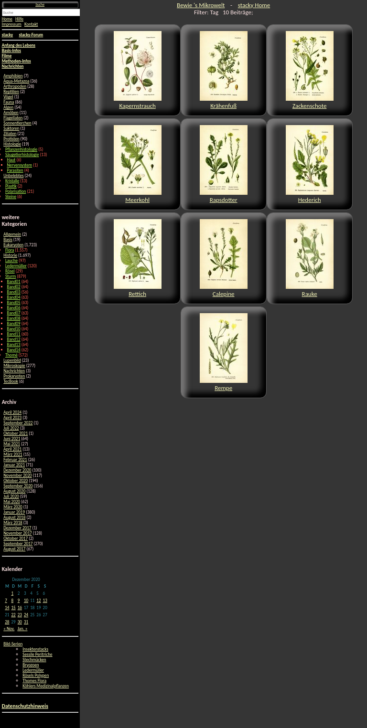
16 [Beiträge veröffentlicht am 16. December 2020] (20, 607)
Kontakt (31, 24)
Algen (8, 107)
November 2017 (17, 533)
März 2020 (12, 506)
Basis (7, 239)
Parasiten (15, 170)
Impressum (12, 24)
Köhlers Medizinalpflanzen (45, 685)
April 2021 (12, 449)
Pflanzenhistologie (21, 149)
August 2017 (14, 548)
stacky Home (254, 5)
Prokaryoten (14, 376)
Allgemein (12, 234)
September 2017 (17, 543)
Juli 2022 (11, 428)
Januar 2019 (14, 512)
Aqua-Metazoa (16, 81)
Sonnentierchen (17, 123)
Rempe (224, 352)
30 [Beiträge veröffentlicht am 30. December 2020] (20, 621)
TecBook (10, 381)
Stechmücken (34, 659)
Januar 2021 (14, 464)
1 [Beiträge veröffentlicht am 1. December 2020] (12, 593)
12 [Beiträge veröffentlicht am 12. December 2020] (38, 600)
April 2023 (12, 417)
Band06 (14, 307)
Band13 (14, 344)
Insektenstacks (35, 649)
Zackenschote (310, 70)
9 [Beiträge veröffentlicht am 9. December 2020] (19, 600)
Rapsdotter (224, 164)
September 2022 (17, 422)
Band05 (14, 302)
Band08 (14, 318)
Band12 (14, 339)
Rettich (138, 258)
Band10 (14, 328)
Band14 (14, 349)
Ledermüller (16, 265)
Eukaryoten (13, 244)
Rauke (310, 258)
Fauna (8, 102)
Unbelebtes (13, 175)
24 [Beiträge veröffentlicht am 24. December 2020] (26, 614)
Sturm (10, 276)
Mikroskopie (14, 365)
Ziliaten (9, 133)
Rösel (10, 271)
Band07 (14, 313)
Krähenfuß (224, 70)
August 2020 (14, 491)
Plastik (11, 186)
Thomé (11, 355)
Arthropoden (14, 86)
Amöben (10, 112)
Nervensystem (19, 165)
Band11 (14, 334)
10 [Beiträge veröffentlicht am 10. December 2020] (26, 600)
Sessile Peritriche (37, 654)
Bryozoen (30, 664)
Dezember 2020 (17, 470)
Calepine (224, 258)
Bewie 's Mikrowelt (201, 5)
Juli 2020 (11, 496)
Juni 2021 (11, 438)
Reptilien (11, 91)
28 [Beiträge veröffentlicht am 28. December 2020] (7, 621)
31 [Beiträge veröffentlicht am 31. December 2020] (26, 621)
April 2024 (12, 412)
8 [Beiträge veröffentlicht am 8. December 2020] (12, 600)
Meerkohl (138, 164)
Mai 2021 (11, 443)
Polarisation (15, 191)
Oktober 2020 (15, 480)
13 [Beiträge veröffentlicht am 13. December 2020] (45, 600)
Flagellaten (12, 117)
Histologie (12, 144)
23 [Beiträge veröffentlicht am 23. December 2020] (20, 614)
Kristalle (12, 180)
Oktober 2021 (15, 433)
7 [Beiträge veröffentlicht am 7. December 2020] (6, 600)
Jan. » (22, 628)
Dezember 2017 (17, 527)
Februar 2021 (15, 459)
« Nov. (8, 628)
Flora (9, 250)
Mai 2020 (11, 501)
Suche (39, 4)
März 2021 (12, 454)
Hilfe (19, 18)
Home (7, 18)
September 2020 (17, 485)
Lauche (11, 260)
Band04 (14, 297)
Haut (11, 159)
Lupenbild (12, 360)
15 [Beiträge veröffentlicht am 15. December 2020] (13, 607)
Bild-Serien (12, 643)
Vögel (8, 96)
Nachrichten (14, 370)
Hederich (310, 164)
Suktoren (11, 128)
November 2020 (17, 475)
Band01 (14, 281)
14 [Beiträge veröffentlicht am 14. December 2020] (7, 607)
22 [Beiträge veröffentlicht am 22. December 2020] (13, 614)
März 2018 (12, 522)
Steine (10, 196)
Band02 (14, 286)
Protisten (11, 138)
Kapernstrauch (138, 70)
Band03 (14, 292)
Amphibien (12, 75)
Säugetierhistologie (22, 154)
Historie (10, 255)
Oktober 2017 (15, 538)
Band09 (14, 323)
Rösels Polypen (35, 675)
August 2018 (14, 517)
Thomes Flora (34, 680)
